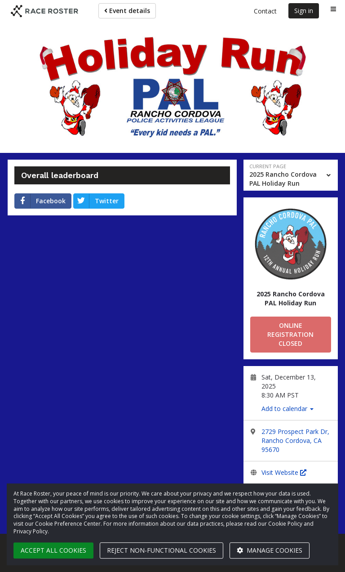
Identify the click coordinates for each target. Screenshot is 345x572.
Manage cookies (269, 550)
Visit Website (283, 472)
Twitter (96, 201)
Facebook (40, 201)
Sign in (303, 10)
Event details (127, 10)
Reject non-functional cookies (161, 550)
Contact (265, 11)
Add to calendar (287, 408)
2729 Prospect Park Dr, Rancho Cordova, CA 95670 (295, 440)
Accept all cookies (53, 550)
